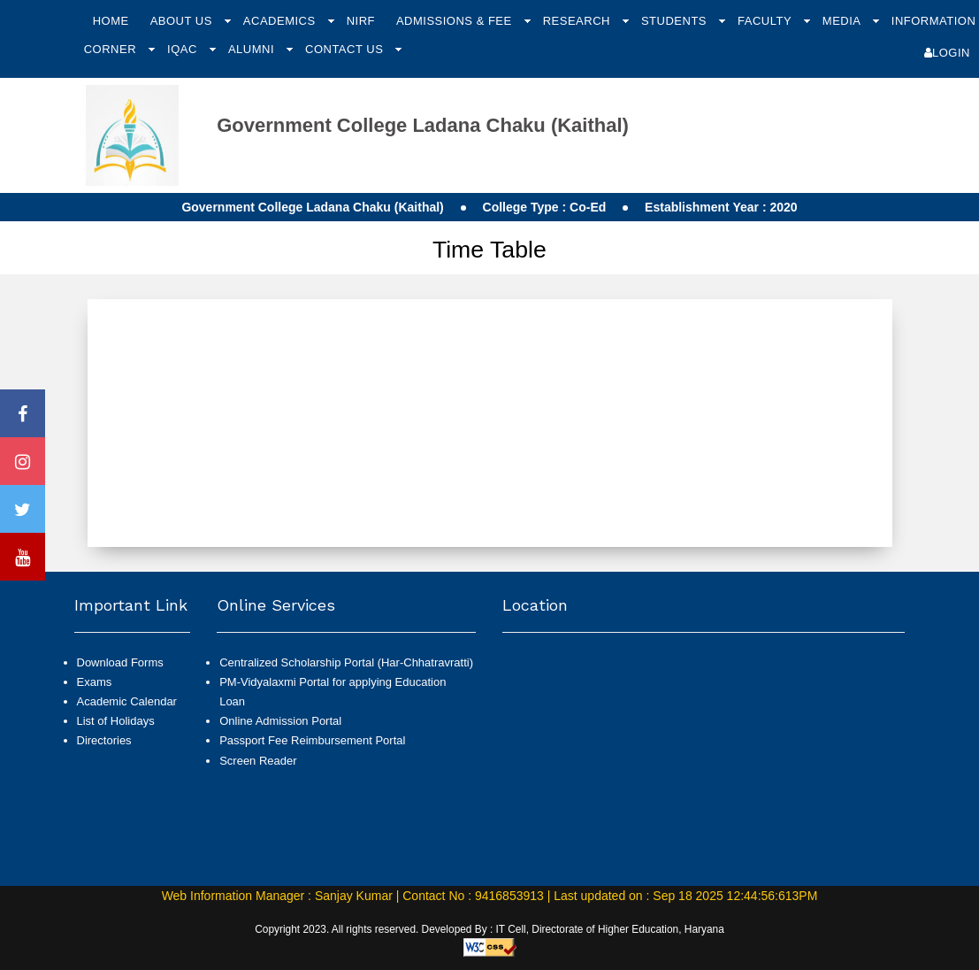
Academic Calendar (127, 701)
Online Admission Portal (280, 721)
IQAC (184, 49)
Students (675, 20)
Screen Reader (257, 760)
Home (111, 20)
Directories (104, 740)
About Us (183, 20)
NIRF (361, 20)
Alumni (253, 49)
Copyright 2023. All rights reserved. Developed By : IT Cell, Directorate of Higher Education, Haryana (489, 929)
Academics (281, 20)
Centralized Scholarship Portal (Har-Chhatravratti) (346, 662)
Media (843, 20)
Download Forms (120, 662)
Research (578, 20)
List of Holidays (116, 721)
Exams (94, 682)
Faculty (766, 20)
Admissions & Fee (456, 20)
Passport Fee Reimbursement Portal (312, 740)
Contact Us (345, 49)
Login (947, 52)
